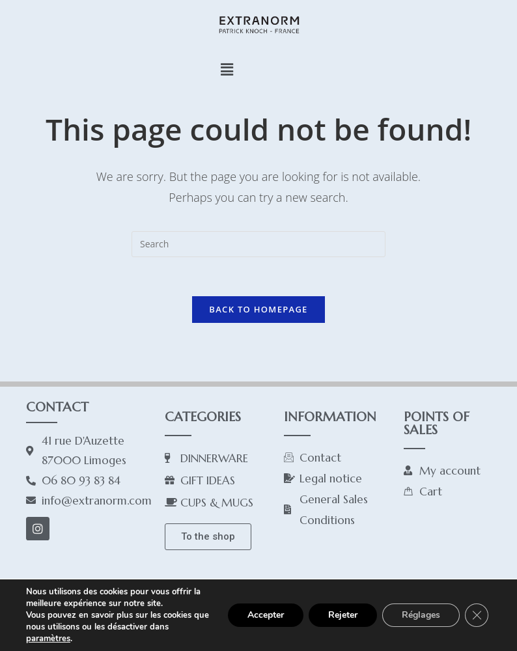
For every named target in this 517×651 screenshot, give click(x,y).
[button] (227, 69)
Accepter (265, 615)
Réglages (421, 615)
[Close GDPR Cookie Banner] (476, 615)
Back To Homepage (258, 309)
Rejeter (342, 615)
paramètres (48, 638)
